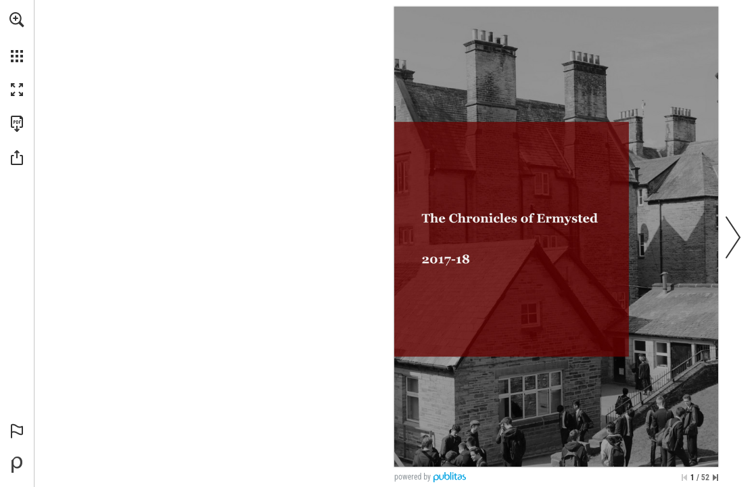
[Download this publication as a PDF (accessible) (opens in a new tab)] (17, 124)
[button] (17, 20)
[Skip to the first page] (684, 477)
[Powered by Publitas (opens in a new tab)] (17, 465)
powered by (412, 477)
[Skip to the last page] (715, 477)
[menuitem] (17, 37)
